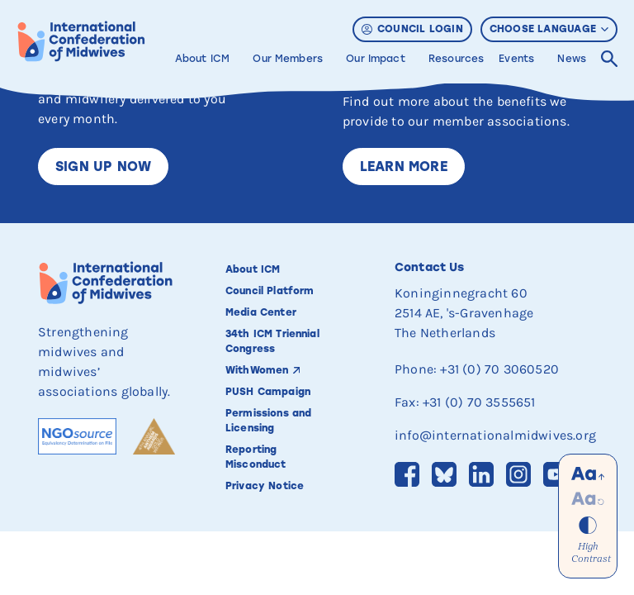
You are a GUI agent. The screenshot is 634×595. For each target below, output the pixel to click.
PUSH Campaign (267, 391)
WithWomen (256, 370)
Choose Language (549, 29)
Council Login (412, 29)
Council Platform (269, 291)
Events (516, 58)
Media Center (260, 312)
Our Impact (375, 58)
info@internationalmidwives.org (495, 435)
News (571, 58)
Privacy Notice (264, 486)
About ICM (202, 58)
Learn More (403, 166)
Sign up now (103, 166)
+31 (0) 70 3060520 (499, 369)
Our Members (288, 58)
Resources (456, 58)
